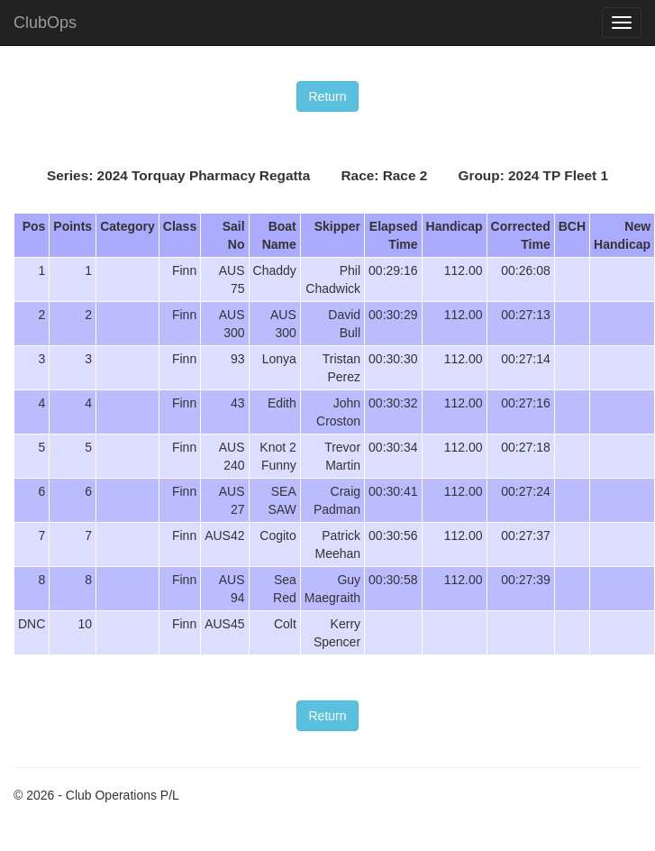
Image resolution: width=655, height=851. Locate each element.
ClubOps (45, 23)
